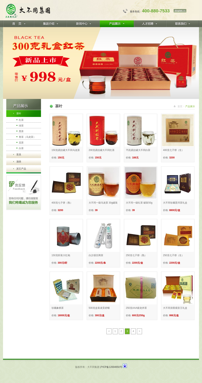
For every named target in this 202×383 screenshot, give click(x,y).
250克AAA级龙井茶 (136, 308)
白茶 (20, 148)
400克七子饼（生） (173, 150)
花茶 (20, 142)
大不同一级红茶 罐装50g (139, 202)
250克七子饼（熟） (136, 255)
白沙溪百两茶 (96, 255)
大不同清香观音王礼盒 (175, 308)
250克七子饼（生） (173, 255)
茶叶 (18, 113)
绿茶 (20, 125)
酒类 (18, 161)
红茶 (20, 119)
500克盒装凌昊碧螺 (99, 308)
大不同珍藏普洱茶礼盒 (175, 202)
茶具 (18, 154)
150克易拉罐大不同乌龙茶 (66, 150)
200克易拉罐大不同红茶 (102, 150)
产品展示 (190, 106)
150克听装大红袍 (61, 255)
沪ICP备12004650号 (111, 367)
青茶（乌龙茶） (26, 136)
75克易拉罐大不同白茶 (138, 150)
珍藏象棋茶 (58, 308)
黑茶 (20, 131)
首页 (180, 106)
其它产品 (21, 168)
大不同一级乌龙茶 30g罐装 (103, 202)
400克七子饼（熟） (62, 202)
